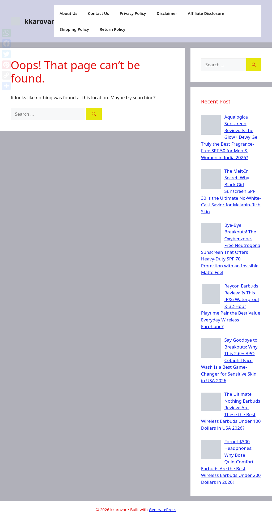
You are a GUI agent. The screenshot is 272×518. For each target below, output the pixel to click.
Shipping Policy (74, 29)
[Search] (94, 114)
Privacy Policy (133, 13)
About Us (68, 13)
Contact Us (98, 13)
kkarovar (39, 21)
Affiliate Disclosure (206, 13)
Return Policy (112, 29)
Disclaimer (167, 13)
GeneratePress (162, 509)
